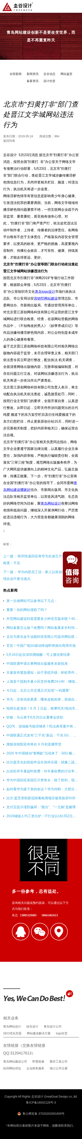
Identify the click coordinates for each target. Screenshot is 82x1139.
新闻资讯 (33, 74)
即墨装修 (38, 1061)
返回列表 (9, 140)
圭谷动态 (49, 74)
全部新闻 (16, 74)
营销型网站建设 (46, 298)
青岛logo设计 (45, 291)
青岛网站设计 (51, 503)
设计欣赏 (49, 81)
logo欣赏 (62, 1033)
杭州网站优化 (12, 1068)
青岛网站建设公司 (15, 1061)
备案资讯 (33, 81)
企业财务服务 (35, 1068)
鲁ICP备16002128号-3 (41, 1102)
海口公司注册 (59, 1068)
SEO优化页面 (12, 1033)
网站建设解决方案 (39, 1033)
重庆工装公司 (59, 1061)
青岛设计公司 (53, 1026)
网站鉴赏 (66, 74)
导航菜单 (75, 6)
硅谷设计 (32, 1026)
